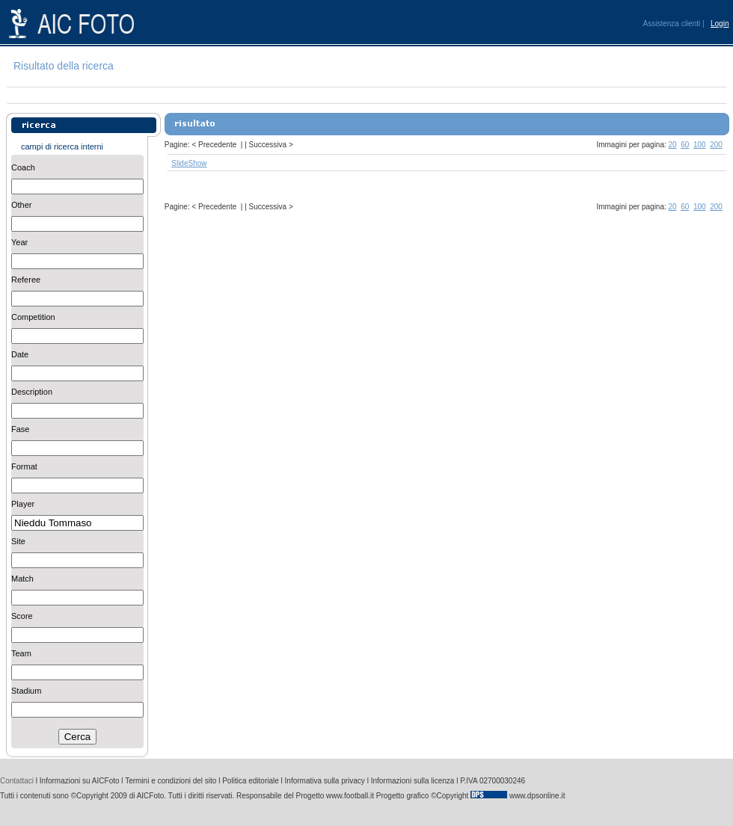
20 (673, 145)
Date (19, 354)
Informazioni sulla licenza (413, 781)
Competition (33, 316)
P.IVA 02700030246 (492, 781)
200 (716, 145)
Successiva (268, 145)
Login (720, 23)
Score (22, 615)
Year (19, 242)
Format (24, 466)
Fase (20, 429)
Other (21, 204)
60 (685, 145)
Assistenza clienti (672, 23)
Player (22, 503)
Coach (23, 167)
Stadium (26, 690)
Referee (25, 279)
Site (18, 541)
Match (22, 578)
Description (31, 391)
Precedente (217, 145)
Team (21, 653)
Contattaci (17, 781)
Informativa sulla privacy (325, 781)
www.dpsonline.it (537, 796)
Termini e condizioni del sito (170, 781)
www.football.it (350, 796)
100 (699, 145)
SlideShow (188, 163)
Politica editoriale (250, 781)
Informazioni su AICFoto (80, 781)
